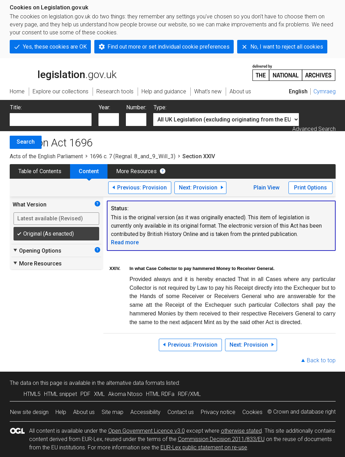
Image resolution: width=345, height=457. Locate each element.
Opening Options (36, 250)
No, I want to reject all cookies (286, 46)
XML (99, 394)
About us (84, 412)
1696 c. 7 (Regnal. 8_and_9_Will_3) (132, 156)
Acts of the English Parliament (46, 156)
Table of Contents (39, 171)
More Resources (136, 171)
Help (60, 412)
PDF (85, 394)
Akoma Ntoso (125, 394)
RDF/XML (189, 394)
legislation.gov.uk (63, 72)
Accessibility (145, 412)
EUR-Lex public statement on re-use (204, 447)
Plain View (266, 187)
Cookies (252, 412)
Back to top (321, 360)
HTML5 (32, 394)
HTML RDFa (160, 394)
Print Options (310, 187)
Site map (112, 412)
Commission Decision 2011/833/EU (221, 439)
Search (26, 141)
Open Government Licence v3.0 (146, 431)
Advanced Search (314, 129)
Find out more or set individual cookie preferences (168, 46)
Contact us (180, 412)
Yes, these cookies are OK (55, 46)
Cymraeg (324, 91)
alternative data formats (135, 383)
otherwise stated (241, 431)
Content (89, 171)
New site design (29, 412)
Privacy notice (218, 412)
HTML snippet (60, 394)
